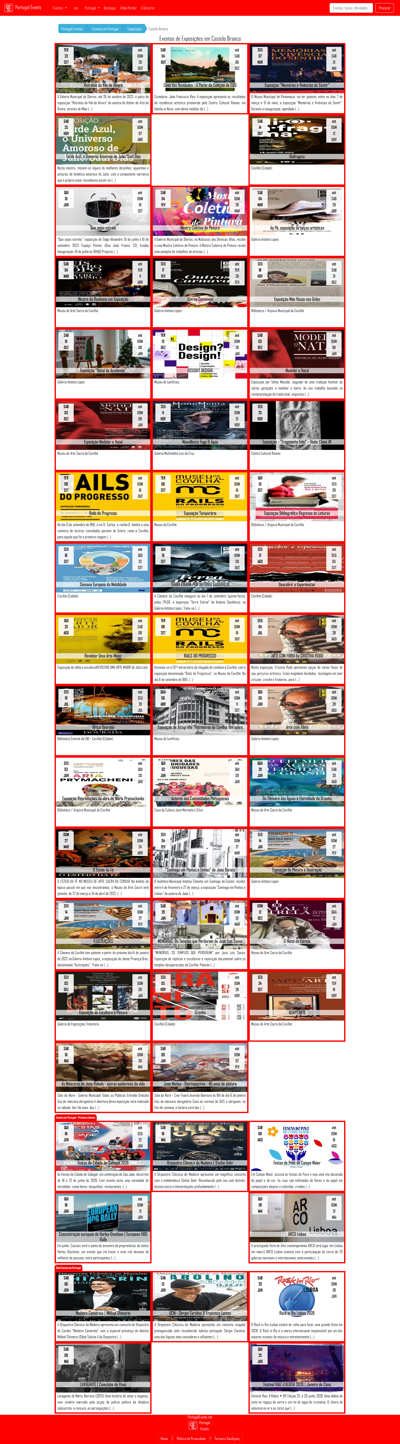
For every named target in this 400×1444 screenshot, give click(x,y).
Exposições (135, 28)
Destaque (110, 7)
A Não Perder (128, 7)
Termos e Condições (227, 1438)
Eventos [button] (58, 7)
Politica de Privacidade (191, 1438)
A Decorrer (148, 7)
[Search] (351, 8)
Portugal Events (22, 7)
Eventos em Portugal (105, 28)
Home (164, 1438)
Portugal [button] (91, 7)
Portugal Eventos (72, 28)
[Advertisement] (200, 150)
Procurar (385, 7)
